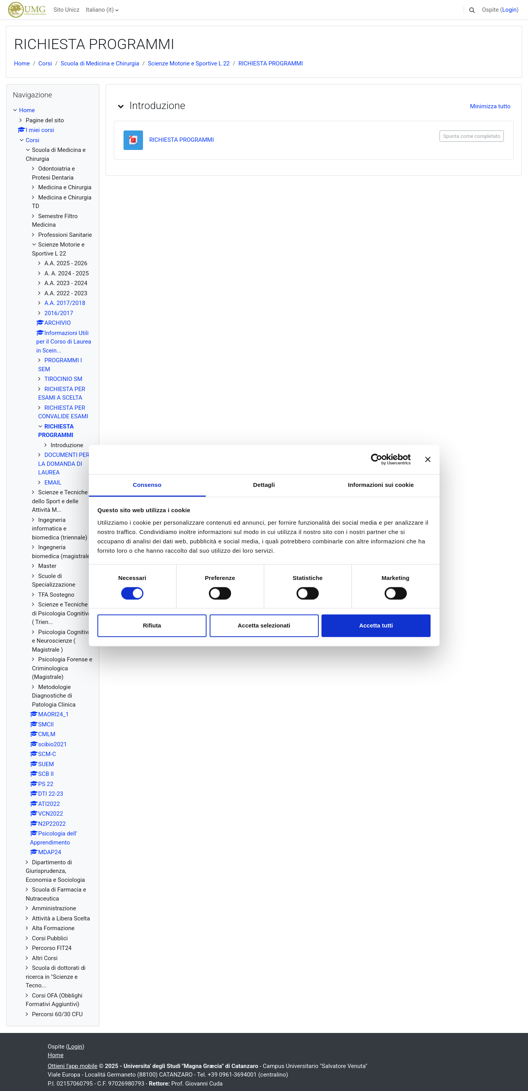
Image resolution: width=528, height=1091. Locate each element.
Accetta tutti (376, 625)
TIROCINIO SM (63, 378)
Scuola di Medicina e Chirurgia (100, 63)
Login (509, 9)
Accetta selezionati (264, 625)
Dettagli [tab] (264, 484)
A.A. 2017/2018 (64, 303)
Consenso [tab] (147, 484)
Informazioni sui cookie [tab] (381, 484)
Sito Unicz (66, 9)
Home (22, 63)
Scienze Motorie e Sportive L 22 (189, 63)
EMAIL (53, 482)
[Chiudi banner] (428, 459)
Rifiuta (152, 625)
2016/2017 (58, 313)
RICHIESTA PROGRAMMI (270, 63)
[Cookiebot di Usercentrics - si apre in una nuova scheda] (377, 459)
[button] (472, 10)
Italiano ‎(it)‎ (100, 9)
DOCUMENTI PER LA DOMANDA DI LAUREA (64, 463)
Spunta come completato (471, 136)
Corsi (45, 63)
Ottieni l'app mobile (72, 1066)
